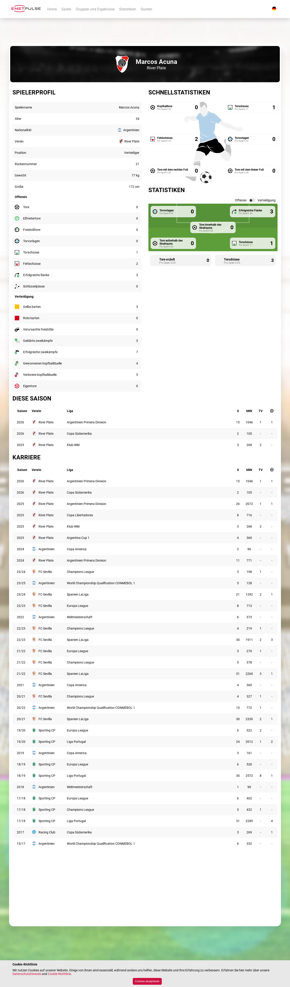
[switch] (252, 200)
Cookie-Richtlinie (59, 974)
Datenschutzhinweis (26, 974)
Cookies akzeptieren (147, 981)
